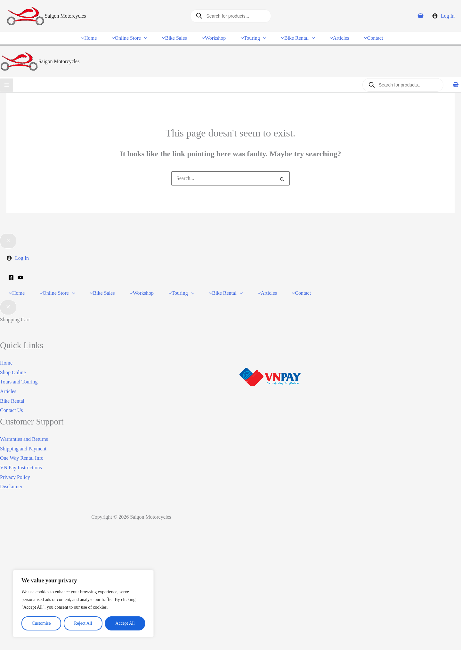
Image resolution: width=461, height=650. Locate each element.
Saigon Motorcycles (65, 16)
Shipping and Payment (23, 442)
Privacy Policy (15, 470)
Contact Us (11, 404)
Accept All (124, 623)
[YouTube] (20, 275)
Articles (8, 385)
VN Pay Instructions (21, 461)
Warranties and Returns (24, 433)
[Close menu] (8, 238)
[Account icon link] (443, 16)
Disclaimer (11, 480)
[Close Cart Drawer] (8, 301)
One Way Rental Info (22, 452)
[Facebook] (11, 275)
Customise (41, 623)
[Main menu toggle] (6, 81)
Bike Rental (12, 394)
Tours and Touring (18, 375)
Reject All (83, 623)
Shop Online (13, 366)
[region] (83, 603)
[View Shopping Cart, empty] (421, 15)
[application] (148, 36)
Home (6, 356)
